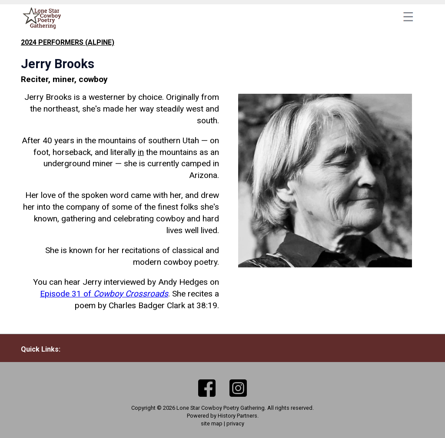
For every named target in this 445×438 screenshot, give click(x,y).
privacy (235, 423)
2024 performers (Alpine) (67, 42)
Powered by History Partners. (223, 415)
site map (211, 423)
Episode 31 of (104, 294)
